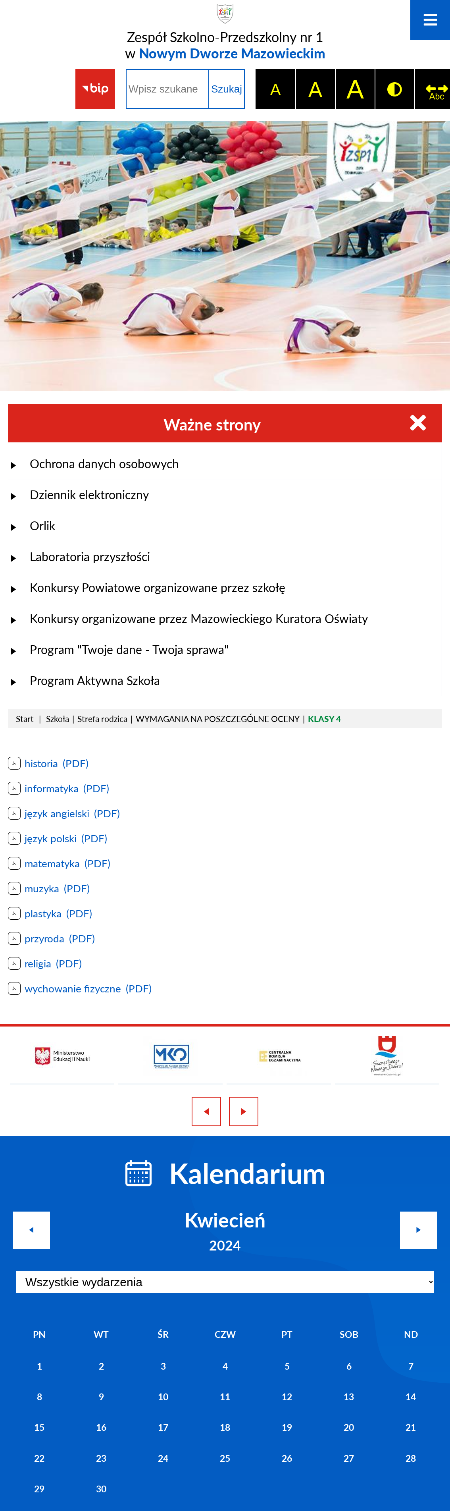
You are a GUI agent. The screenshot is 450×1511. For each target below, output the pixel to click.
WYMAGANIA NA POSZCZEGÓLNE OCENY (218, 717)
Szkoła (57, 717)
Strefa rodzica (102, 717)
